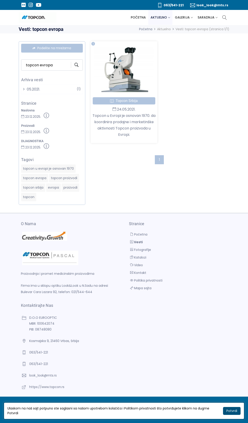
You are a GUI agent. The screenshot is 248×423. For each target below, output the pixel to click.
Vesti (136, 242)
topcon (28, 197)
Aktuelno (159, 17)
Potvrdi (231, 411)
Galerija (182, 17)
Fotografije (140, 249)
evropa (53, 187)
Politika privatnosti (146, 280)
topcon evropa (34, 178)
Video (136, 265)
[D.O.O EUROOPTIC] (37, 17)
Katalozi (138, 257)
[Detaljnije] (46, 116)
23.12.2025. (31, 116)
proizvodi (70, 187)
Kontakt (138, 272)
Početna (138, 17)
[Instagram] (30, 5)
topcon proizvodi (64, 178)
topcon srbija (33, 187)
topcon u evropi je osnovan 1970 (48, 168)
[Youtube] (38, 5)
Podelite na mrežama (52, 48)
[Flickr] (23, 5)
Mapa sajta (140, 288)
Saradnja (206, 17)
